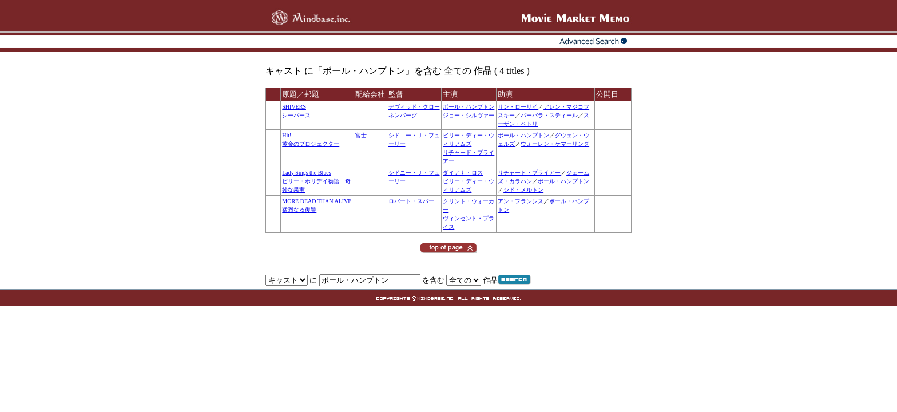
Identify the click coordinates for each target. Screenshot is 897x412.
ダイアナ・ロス (463, 172)
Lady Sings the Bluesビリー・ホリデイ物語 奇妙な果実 (316, 181)
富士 (361, 135)
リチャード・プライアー (529, 172)
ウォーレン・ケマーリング (555, 144)
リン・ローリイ (518, 107)
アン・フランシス (520, 201)
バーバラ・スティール (549, 115)
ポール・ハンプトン (468, 107)
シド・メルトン (523, 190)
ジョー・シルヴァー (468, 115)
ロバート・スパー (411, 201)
